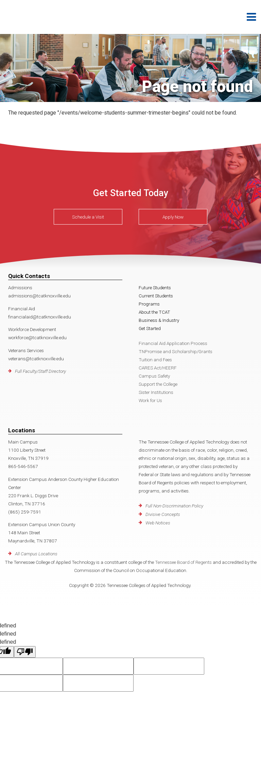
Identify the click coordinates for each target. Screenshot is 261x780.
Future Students (155, 287)
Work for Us (150, 400)
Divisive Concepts (162, 514)
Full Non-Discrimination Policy (174, 505)
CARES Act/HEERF (158, 367)
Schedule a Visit (88, 217)
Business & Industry (159, 320)
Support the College (158, 384)
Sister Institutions (156, 392)
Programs (149, 304)
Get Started (150, 328)
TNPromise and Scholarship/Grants (175, 351)
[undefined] (25, 652)
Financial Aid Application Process (173, 343)
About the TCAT (154, 312)
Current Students (156, 295)
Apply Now (173, 217)
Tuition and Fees (155, 359)
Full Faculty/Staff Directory (40, 371)
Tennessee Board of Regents (183, 562)
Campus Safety (154, 376)
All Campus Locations (36, 553)
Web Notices (157, 522)
